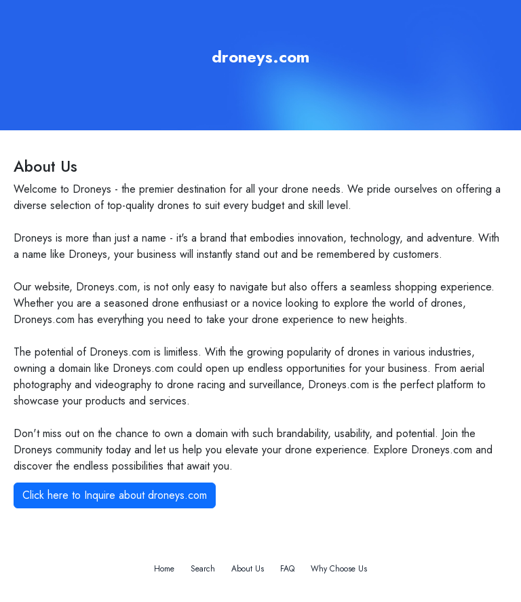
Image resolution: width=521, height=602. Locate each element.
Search (203, 569)
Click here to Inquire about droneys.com (114, 495)
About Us (247, 569)
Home (164, 569)
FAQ (287, 569)
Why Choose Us (339, 569)
